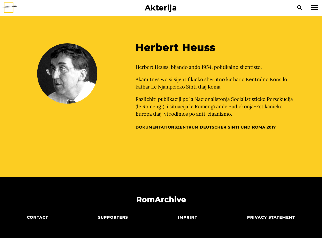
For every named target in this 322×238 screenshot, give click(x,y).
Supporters (113, 217)
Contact (37, 217)
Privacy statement (271, 217)
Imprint (187, 217)
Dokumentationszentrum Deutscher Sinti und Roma (200, 127)
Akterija (161, 7)
